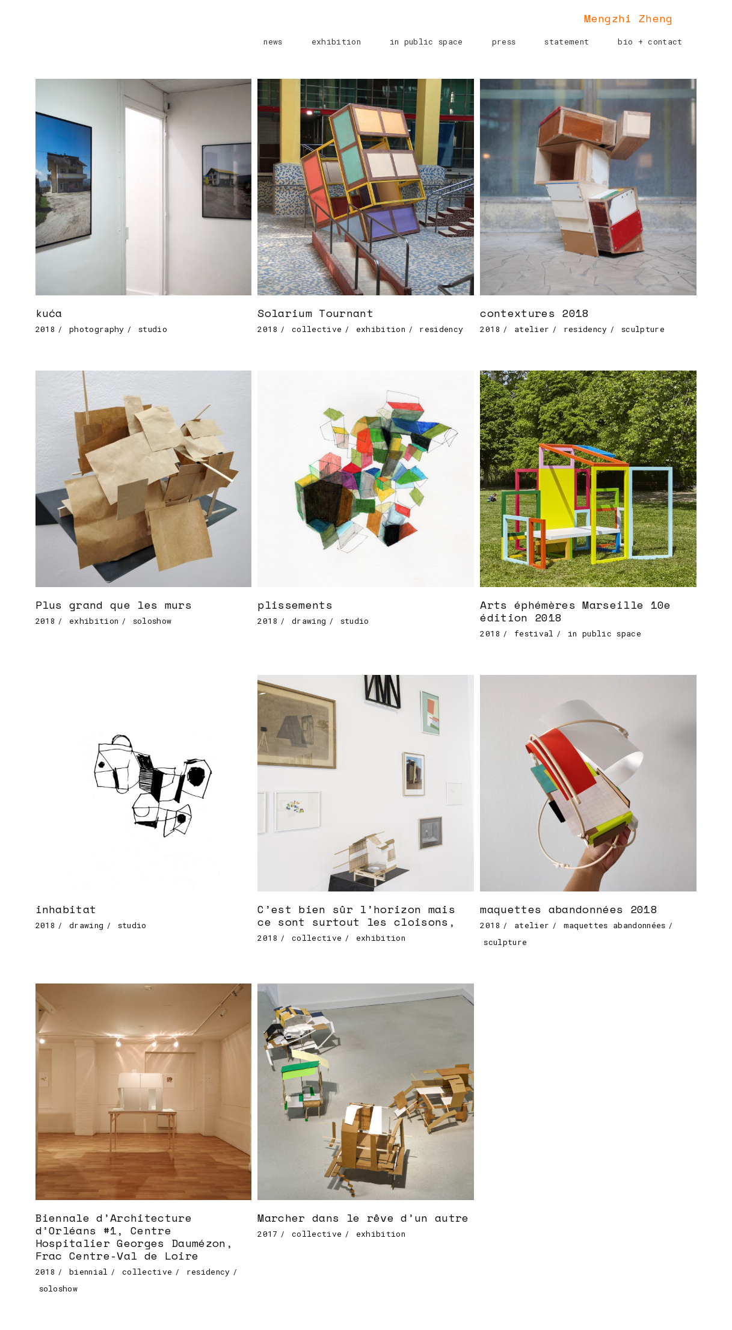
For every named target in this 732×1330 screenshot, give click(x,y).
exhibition (380, 329)
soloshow (152, 620)
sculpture (643, 329)
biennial (88, 1271)
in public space (604, 633)
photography (97, 329)
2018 (45, 329)
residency (441, 329)
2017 (267, 1233)
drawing (309, 620)
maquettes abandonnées (615, 925)
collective (317, 329)
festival (534, 633)
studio (152, 329)
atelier (531, 329)
